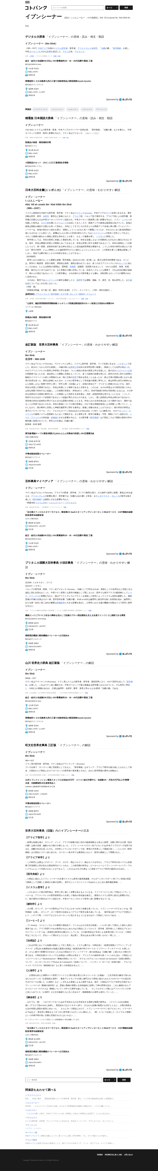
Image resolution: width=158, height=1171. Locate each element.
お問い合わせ (128, 1154)
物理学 (80, 280)
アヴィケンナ (101, 109)
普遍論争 (61, 603)
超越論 (54, 417)
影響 (49, 51)
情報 (55, 56)
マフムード (62, 223)
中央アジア (43, 48)
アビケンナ (79, 213)
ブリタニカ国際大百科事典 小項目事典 (49, 562)
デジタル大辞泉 (35, 36)
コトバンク (36, 7)
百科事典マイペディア (39, 481)
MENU (27, 2)
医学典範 (117, 48)
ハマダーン (122, 364)
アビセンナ (79, 51)
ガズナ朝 (45, 223)
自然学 (46, 216)
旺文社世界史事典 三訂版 (40, 745)
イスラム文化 (41, 503)
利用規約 (100, 1154)
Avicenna (88, 213)
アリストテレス (84, 48)
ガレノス (122, 263)
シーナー (126, 220)
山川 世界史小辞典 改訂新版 (42, 662)
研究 (95, 48)
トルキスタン (72, 109)
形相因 (73, 267)
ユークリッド (51, 280)
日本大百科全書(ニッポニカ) (43, 189)
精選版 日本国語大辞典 (39, 118)
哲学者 (65, 48)
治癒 (103, 48)
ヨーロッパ (34, 51)
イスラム (58, 48)
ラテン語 (67, 51)
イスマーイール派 (124, 370)
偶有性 (82, 294)
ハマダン (100, 236)
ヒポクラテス (104, 496)
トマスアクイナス (40, 109)
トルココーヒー (57, 109)
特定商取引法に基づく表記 (113, 1154)
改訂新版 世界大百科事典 (41, 344)
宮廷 (75, 377)
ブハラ (109, 213)
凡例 (58, 56)
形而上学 (75, 367)
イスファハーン (99, 233)
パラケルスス (87, 109)
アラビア (77, 216)
